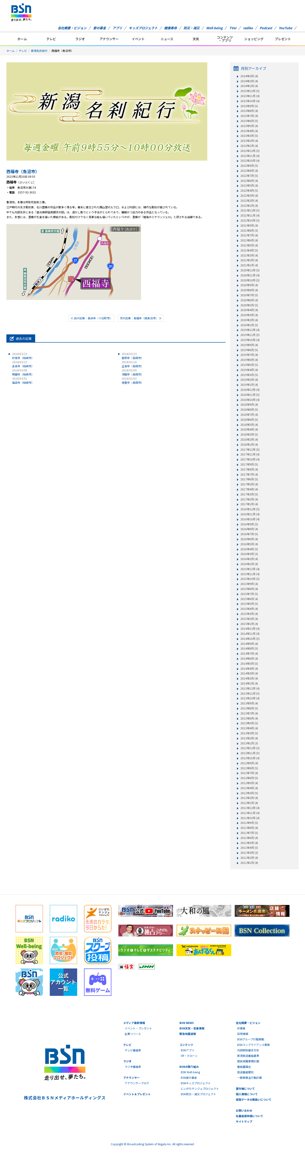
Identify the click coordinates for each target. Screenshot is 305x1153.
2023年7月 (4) (249, 116)
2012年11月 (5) (250, 753)
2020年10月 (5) (250, 280)
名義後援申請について (249, 1116)
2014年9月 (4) (249, 643)
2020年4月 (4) (249, 310)
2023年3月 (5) (249, 136)
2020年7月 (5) (249, 295)
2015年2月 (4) (249, 619)
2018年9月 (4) (249, 404)
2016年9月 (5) (249, 524)
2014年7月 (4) (249, 653)
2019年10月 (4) (250, 340)
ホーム (22, 39)
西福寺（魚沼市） (22, 171)
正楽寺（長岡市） (133, 364)
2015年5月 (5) (249, 604)
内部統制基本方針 (248, 1050)
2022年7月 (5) (249, 175)
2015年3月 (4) (249, 614)
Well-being (214, 28)
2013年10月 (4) (250, 698)
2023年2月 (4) (249, 141)
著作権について (245, 1088)
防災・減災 (192, 28)
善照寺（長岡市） (133, 356)
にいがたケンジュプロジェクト (200, 1088)
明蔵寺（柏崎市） (23, 372)
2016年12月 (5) (250, 509)
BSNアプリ (187, 1050)
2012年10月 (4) (250, 758)
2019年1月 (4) (249, 384)
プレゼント (283, 39)
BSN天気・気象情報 (191, 1028)
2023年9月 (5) (249, 106)
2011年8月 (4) (249, 828)
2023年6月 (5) (249, 121)
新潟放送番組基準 (248, 1056)
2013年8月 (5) (249, 708)
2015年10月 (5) (250, 579)
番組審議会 (244, 1066)
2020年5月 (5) (249, 305)
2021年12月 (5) (250, 210)
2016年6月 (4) (249, 539)
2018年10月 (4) (250, 400)
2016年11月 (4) (250, 514)
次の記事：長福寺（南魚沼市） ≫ (141, 318)
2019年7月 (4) (249, 355)
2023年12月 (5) (250, 91)
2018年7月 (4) (249, 414)
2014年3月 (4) (249, 673)
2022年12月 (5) (250, 151)
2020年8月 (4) (249, 290)
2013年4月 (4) (249, 728)
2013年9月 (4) (249, 703)
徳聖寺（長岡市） (133, 380)
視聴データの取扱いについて (253, 1099)
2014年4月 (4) (249, 668)
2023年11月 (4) (250, 96)
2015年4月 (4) (249, 609)
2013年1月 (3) (249, 743)
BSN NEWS (186, 1023)
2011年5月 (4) (249, 843)
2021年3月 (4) (249, 255)
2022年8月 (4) (249, 170)
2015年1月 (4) (249, 624)
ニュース (167, 39)
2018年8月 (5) (249, 409)
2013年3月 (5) (249, 733)
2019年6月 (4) (249, 360)
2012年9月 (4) (249, 763)
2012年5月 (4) (249, 783)
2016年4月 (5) (249, 549)
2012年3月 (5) (249, 793)
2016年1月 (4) (249, 564)
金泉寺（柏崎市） (23, 364)
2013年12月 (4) (250, 688)
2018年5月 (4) (249, 424)
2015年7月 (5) (249, 594)
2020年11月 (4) (250, 275)
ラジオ (80, 39)
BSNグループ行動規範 (250, 1039)
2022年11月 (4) (250, 156)
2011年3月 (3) (249, 852)
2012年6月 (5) (249, 778)
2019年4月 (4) (249, 370)
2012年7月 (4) (249, 773)
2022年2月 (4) (249, 200)
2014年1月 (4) (249, 683)
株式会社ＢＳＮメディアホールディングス (64, 1097)
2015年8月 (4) (249, 589)
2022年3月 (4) (249, 195)
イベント (138, 39)
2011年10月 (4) (250, 818)
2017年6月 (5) (249, 479)
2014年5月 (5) (249, 663)
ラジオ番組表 (133, 1066)
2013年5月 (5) (249, 723)
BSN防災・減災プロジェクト (198, 1094)
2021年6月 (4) (249, 240)
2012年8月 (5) (249, 768)
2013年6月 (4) (249, 718)
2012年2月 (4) (249, 798)
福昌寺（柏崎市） (23, 380)
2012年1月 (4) (249, 803)
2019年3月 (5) (249, 375)
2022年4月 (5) (249, 190)
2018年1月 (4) (249, 444)
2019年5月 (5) (249, 365)
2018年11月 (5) (250, 395)
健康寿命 (170, 28)
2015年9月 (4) (249, 584)
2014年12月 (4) (250, 628)
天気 (196, 39)
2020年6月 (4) (249, 300)
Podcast (266, 28)
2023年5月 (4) (249, 126)
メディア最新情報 (134, 1023)
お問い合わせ (244, 1110)
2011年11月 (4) (250, 813)
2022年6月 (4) (249, 180)
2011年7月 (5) (249, 833)
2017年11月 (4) (250, 454)
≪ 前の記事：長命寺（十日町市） (91, 318)
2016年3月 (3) (249, 554)
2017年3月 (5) (249, 494)
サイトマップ (244, 1121)
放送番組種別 (245, 1072)
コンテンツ (186, 1045)
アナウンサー (109, 39)
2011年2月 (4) (249, 857)
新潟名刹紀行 (39, 51)
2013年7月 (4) (249, 713)
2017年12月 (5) (250, 449)
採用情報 (242, 1034)
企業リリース (133, 1034)
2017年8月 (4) (249, 469)
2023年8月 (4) (249, 111)
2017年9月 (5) (249, 464)
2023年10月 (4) (250, 101)
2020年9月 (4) (249, 285)
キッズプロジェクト (143, 28)
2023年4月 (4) (249, 131)
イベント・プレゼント (138, 1028)
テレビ (51, 39)
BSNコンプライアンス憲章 (253, 1045)
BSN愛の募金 (189, 1077)
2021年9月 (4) (249, 225)
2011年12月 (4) (250, 808)
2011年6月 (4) (249, 838)
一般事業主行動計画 (249, 1077)
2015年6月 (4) (249, 599)
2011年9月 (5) (249, 823)
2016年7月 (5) (249, 534)
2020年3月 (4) (249, 315)
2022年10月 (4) (250, 160)
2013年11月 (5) (250, 693)
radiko (248, 28)
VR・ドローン (189, 1056)
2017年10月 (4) (250, 459)
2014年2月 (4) (249, 678)
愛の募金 (99, 28)
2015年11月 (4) (250, 574)
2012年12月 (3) (250, 748)
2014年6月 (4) (249, 658)
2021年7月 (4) (249, 235)
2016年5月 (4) (249, 544)
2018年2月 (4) (249, 439)
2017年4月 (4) (249, 489)
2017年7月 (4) (249, 474)
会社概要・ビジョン (72, 28)
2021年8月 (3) (249, 230)
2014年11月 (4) (250, 633)
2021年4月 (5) (249, 250)
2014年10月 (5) (250, 638)
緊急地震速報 (187, 1034)
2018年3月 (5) (249, 434)
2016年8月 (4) (249, 529)
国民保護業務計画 (248, 1061)
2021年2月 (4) (249, 260)
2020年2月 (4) (249, 320)
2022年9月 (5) (249, 165)
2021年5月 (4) (249, 245)
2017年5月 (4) (249, 484)
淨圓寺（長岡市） (133, 372)
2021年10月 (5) (250, 220)
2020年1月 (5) (249, 325)
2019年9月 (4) (249, 345)
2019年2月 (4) (249, 379)
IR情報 (241, 1028)
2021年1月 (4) (249, 265)
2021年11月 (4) (250, 215)
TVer (233, 28)
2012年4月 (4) (249, 788)
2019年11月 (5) (250, 335)
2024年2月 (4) (249, 81)
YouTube (285, 28)
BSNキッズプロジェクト (196, 1083)
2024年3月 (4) (249, 76)
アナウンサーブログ (137, 1083)
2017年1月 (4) (249, 504)
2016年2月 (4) (249, 559)
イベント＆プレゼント (137, 1094)
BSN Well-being (190, 1072)
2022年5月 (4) (249, 185)
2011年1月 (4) (249, 863)
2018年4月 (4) (249, 429)
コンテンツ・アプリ (225, 39)
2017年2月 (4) (249, 499)
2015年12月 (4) (250, 569)
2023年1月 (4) (249, 146)
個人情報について (247, 1094)
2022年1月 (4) (249, 205)
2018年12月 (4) (250, 389)
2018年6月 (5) (249, 419)
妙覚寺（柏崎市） (23, 356)
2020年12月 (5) (250, 270)
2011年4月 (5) (249, 847)
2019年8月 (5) (249, 350)
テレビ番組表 (133, 1050)
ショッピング (253, 39)
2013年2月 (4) (249, 738)
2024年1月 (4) (249, 86)
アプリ (117, 28)
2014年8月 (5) (249, 648)
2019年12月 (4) (250, 330)
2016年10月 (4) (250, 519)
